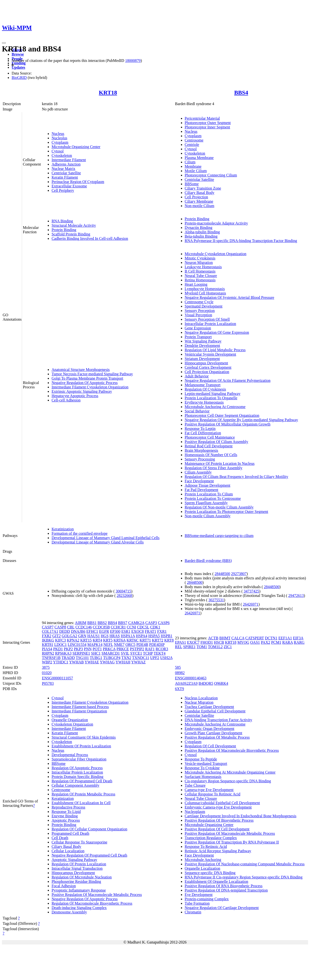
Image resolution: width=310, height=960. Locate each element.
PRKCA (109, 649)
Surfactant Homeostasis (203, 777)
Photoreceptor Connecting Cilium (211, 175)
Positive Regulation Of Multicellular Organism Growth (228, 424)
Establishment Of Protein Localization (81, 746)
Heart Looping (196, 284)
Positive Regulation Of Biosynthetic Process (219, 820)
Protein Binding (64, 230)
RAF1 (150, 649)
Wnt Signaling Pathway (203, 341)
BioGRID (19, 77)
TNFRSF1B (51, 658)
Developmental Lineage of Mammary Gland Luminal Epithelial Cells (106, 538)
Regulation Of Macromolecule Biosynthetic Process (92, 903)
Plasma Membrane (199, 158)
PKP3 (78, 649)
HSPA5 (154, 636)
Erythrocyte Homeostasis (204, 402)
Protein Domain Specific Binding (77, 777)
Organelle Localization (202, 868)
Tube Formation (197, 903)
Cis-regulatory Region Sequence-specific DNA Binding (228, 781)
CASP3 (151, 623)
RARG (299, 642)
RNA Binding (62, 221)
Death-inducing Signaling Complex (79, 908)
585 (178, 667)
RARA (287, 642)
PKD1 (58, 649)
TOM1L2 (215, 647)
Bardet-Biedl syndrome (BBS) (208, 561)
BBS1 (91, 623)
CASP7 (48, 627)
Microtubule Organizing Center (76, 147)
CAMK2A (136, 623)
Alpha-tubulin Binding (202, 232)
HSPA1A (128, 636)
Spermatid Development (204, 306)
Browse (18, 54)
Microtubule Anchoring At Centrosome (215, 407)
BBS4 (241, 92)
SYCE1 (136, 653)
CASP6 (164, 623)
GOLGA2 (69, 636)
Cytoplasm (60, 142)
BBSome (192, 184)
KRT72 (157, 640)
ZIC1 (228, 647)
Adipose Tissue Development (207, 485)
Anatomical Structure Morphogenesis (81, 369)
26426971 (250, 604)
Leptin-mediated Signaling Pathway (212, 394)
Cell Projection (196, 197)
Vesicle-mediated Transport (206, 763)
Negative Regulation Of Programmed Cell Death (89, 855)
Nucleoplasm (195, 812)
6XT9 (179, 689)
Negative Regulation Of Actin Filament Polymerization (228, 380)
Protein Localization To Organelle (211, 398)
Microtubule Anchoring (203, 860)
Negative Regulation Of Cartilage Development (222, 908)
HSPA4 (141, 636)
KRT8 (169, 640)
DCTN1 (271, 638)
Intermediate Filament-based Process (80, 707)
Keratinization (63, 529)
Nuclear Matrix (63, 169)
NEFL (108, 645)
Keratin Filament (65, 177)
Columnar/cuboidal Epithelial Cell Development (222, 803)
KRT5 (108, 640)
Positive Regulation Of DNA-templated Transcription (226, 890)
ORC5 (130, 645)
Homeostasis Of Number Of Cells (211, 455)
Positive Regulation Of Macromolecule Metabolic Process (97, 895)
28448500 (222, 574)
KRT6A (120, 640)
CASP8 (60, 627)
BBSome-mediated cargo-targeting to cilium (219, 536)
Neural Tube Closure (201, 276)
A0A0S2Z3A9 (186, 683)
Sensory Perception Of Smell (207, 319)
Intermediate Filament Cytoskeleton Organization (90, 387)
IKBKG (48, 640)
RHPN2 (48, 653)
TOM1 (201, 647)
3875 (46, 667)
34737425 (251, 591)
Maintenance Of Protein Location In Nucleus (220, 463)
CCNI (131, 627)
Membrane (193, 166)
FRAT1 (150, 631)
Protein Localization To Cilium (209, 494)
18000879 (133, 60)
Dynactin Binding (198, 227)
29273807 (239, 574)
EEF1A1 (285, 638)
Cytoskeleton (62, 155)
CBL (71, 627)
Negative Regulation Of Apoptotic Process (85, 383)
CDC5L (143, 627)
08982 (180, 673)
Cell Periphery (63, 190)
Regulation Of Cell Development (210, 746)
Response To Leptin (200, 428)
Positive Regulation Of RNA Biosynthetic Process (224, 886)
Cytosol (58, 151)
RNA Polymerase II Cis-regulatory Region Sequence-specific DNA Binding (244, 877)
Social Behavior (197, 411)
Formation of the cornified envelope (80, 533)
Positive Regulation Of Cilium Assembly (216, 442)
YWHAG (107, 662)
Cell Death (60, 838)
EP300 (115, 631)
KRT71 (145, 640)
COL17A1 (50, 631)
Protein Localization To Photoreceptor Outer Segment (226, 511)
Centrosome (194, 140)
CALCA (238, 638)
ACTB (213, 638)
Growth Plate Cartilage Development (213, 733)
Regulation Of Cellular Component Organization (89, 829)
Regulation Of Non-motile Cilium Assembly (219, 507)
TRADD (68, 658)
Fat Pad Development (201, 490)
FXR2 (46, 636)
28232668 (124, 595)
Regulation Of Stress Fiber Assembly (213, 468)
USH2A (166, 658)
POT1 (97, 649)
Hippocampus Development (206, 363)
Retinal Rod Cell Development (209, 446)
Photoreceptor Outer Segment (208, 123)
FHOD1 (207, 642)
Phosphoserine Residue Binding (76, 881)
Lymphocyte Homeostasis (205, 289)
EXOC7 (193, 642)
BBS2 (102, 623)
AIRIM (80, 623)
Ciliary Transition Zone (203, 188)
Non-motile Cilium (199, 206)
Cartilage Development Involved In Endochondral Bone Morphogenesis (240, 816)
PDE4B (142, 645)
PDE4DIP (156, 645)
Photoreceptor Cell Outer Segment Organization (222, 415)
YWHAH (123, 662)
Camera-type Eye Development (209, 790)
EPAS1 (180, 642)
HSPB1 (166, 636)
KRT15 (86, 640)
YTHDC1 (60, 662)
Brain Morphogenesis (201, 450)
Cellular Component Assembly (75, 785)
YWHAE (92, 662)
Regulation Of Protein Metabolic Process (83, 794)
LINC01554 (77, 645)
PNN (88, 649)
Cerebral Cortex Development (208, 367)
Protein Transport (198, 337)
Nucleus (58, 134)
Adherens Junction (66, 164)
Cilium (190, 162)
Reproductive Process (68, 807)
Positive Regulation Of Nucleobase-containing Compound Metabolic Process (245, 864)
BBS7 (122, 623)
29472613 (296, 595)
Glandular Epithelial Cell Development (215, 711)
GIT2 (56, 636)
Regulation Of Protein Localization (79, 864)
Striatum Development (202, 359)
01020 (47, 673)
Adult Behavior (197, 376)
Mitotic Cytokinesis (200, 258)
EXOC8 (137, 631)
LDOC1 (60, 645)
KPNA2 (73, 640)
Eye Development (199, 895)
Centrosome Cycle (199, 302)
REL (178, 647)
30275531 (216, 600)
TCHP (148, 653)
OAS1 (255, 642)
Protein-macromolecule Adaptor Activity (216, 223)
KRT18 (108, 92)
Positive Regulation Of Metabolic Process (217, 737)
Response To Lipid (66, 812)
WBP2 (47, 662)
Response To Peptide (201, 759)
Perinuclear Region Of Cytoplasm (78, 182)
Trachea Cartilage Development (209, 707)
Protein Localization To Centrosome (213, 498)
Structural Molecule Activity (74, 225)
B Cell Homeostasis (200, 271)
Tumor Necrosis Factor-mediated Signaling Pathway (92, 374)
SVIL (125, 653)
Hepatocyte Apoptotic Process (75, 396)
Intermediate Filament (69, 160)
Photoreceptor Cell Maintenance (210, 437)
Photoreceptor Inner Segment (207, 127)
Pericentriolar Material (202, 118)
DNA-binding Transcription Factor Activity (218, 720)
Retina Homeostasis (200, 280)
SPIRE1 (189, 647)
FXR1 (162, 631)
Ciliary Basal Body (200, 193)
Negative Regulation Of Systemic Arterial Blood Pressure (229, 297)
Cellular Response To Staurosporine (79, 842)
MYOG (243, 642)
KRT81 (47, 645)
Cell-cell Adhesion (66, 400)
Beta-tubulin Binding (201, 236)
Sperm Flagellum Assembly (206, 503)
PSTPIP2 (137, 649)
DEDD (64, 631)
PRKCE (122, 649)
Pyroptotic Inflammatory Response (79, 890)
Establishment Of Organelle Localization (216, 881)
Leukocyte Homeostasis (203, 267)
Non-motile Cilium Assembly (208, 516)
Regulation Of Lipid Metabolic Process (215, 350)
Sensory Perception (200, 311)
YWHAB (76, 662)
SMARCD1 (110, 653)
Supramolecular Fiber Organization (79, 759)
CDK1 (155, 627)
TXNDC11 (140, 658)
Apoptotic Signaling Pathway (74, 860)
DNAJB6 (78, 631)
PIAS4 (47, 649)
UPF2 (154, 658)
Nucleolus (59, 138)
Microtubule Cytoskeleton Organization (216, 254)
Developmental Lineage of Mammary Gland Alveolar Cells (98, 542)
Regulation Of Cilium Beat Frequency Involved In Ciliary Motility (236, 477)
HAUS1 (93, 636)
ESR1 (125, 631)
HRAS (114, 636)
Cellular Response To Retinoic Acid (212, 794)
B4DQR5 (206, 683)
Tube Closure (195, 785)
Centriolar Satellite (66, 173)
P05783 (48, 683)
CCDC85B (101, 627)
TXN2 (126, 658)
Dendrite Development (202, 345)
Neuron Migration (199, 262)
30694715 (123, 591)
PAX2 (265, 642)
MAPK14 (94, 645)
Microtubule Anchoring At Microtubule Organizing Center (230, 772)
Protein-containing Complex (207, 899)
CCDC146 (83, 627)
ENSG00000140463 (191, 678)
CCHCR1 (118, 627)
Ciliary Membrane (199, 201)
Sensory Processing (200, 459)
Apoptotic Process (66, 820)
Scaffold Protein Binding (71, 234)
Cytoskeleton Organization (72, 724)
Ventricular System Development (210, 354)
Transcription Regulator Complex (211, 838)
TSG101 (82, 658)
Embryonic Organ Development (209, 728)
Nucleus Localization (201, 698)
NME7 (119, 645)
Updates (18, 67)
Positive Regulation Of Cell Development (217, 829)
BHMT (225, 638)
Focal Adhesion (64, 886)
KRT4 (97, 640)
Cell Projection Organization (207, 372)
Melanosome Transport (203, 385)
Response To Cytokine (202, 768)
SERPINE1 (81, 653)
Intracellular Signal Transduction (77, 868)
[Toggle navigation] (4, 43)
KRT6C (132, 640)
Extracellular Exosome (69, 186)
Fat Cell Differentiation (203, 433)
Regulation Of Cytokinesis (205, 389)
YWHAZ (138, 662)
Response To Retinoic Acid (206, 846)
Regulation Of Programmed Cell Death (82, 781)
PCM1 (276, 642)
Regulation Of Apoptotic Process (77, 768)
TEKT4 (159, 653)
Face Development (199, 481)
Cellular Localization (68, 851)
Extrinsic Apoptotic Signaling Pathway (82, 391)
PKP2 (68, 649)
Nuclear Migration (199, 702)
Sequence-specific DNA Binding (210, 873)
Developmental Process (70, 755)
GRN (82, 636)
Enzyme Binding (65, 816)
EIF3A (298, 638)
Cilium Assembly (198, 472)
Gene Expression (198, 328)
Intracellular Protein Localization (210, 324)
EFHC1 (92, 631)
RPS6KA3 (63, 653)
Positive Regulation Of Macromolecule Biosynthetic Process (232, 750)
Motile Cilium (196, 171)
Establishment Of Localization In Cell (81, 803)
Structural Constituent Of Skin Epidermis (84, 737)
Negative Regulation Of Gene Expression (217, 332)
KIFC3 (60, 640)
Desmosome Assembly (69, 912)
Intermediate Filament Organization (79, 711)
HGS (104, 636)
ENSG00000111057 (57, 678)
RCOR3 (161, 649)
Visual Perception (198, 315)
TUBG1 (96, 658)
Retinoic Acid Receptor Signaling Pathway (218, 851)
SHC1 (96, 653)
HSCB (219, 642)
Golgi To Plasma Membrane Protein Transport (87, 378)
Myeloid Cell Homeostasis (205, 293)
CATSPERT (254, 638)
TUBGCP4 (111, 658)
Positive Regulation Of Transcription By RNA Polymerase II (232, 842)
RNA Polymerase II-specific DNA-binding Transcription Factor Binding (241, 241)
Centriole (192, 144)
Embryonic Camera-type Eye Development (218, 807)
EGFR (104, 631)
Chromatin (193, 912)
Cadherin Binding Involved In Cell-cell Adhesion (90, 238)
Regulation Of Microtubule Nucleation (82, 877)
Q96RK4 (221, 683)
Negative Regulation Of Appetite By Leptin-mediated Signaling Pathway (241, 420)
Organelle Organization (70, 720)
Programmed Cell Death (70, 833)
